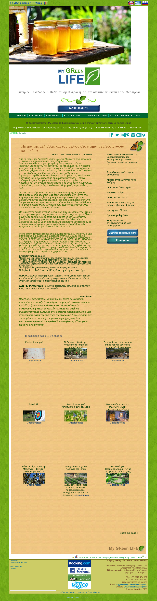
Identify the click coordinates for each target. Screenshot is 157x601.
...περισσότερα (34, 360)
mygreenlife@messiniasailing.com (131, 584)
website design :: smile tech (78, 597)
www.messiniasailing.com (135, 587)
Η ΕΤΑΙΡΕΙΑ (36, 115)
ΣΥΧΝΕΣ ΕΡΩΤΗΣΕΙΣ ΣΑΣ (125, 115)
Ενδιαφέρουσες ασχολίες (77, 127)
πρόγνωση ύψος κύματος (89, 592)
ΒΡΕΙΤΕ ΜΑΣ (53, 115)
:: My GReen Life (16, 566)
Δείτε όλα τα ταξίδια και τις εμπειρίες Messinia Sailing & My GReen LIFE (110, 558)
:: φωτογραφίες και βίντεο (19, 562)
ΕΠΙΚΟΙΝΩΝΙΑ (72, 115)
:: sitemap (13, 568)
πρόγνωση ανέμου (67, 592)
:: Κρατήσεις (14, 560)
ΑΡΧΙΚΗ (21, 115)
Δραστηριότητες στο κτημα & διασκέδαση (119, 127)
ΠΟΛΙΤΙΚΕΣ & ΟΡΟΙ (95, 115)
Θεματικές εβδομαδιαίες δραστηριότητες (36, 127)
